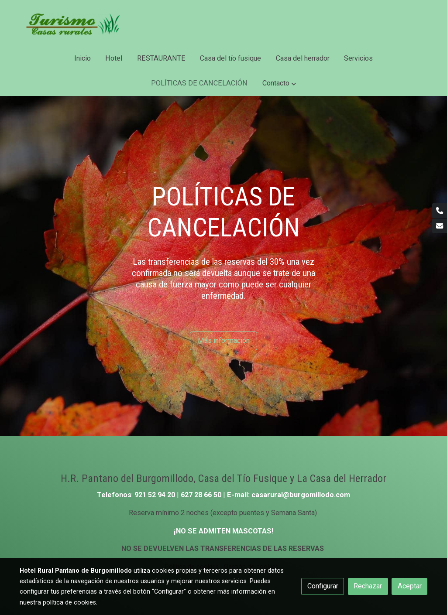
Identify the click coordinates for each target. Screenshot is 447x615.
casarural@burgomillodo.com (300, 495)
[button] (279, 83)
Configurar (322, 586)
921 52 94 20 (154, 495)
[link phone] (439, 210)
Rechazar (368, 586)
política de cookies (69, 602)
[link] (75, 23)
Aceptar (410, 586)
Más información (224, 340)
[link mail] (439, 226)
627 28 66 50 (202, 495)
